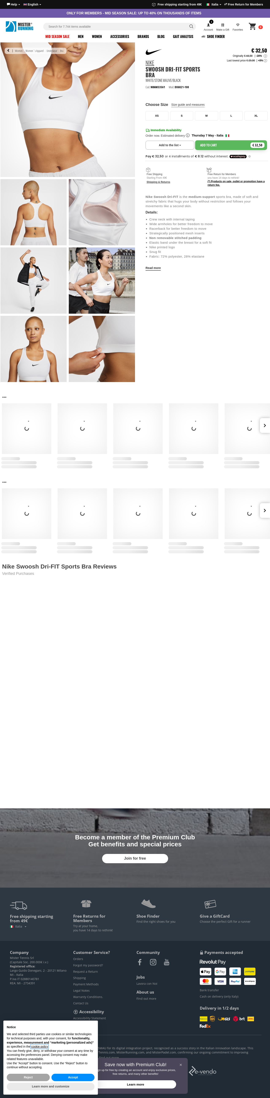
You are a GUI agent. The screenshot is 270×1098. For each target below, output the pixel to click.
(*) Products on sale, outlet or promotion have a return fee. (236, 183)
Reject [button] (28, 1077)
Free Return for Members (243, 4)
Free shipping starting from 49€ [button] (186, 4)
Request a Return (85, 972)
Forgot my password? (88, 965)
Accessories (119, 36)
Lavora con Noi (146, 984)
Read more (153, 268)
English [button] (32, 4)
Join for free (135, 858)
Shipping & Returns (158, 182)
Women (97, 36)
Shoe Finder (213, 36)
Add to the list (176, 145)
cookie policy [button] (39, 1046)
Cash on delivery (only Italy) (219, 996)
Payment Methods (86, 984)
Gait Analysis (183, 36)
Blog (161, 36)
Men (81, 36)
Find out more (146, 999)
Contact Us (80, 1003)
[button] (13, 4)
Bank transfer (209, 990)
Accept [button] (73, 1077)
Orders (78, 959)
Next (265, 425)
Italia (18, 926)
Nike (150, 63)
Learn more (135, 1084)
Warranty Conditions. (88, 997)
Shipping (79, 978)
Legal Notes (81, 991)
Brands (143, 36)
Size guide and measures (188, 104)
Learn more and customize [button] (50, 1086)
